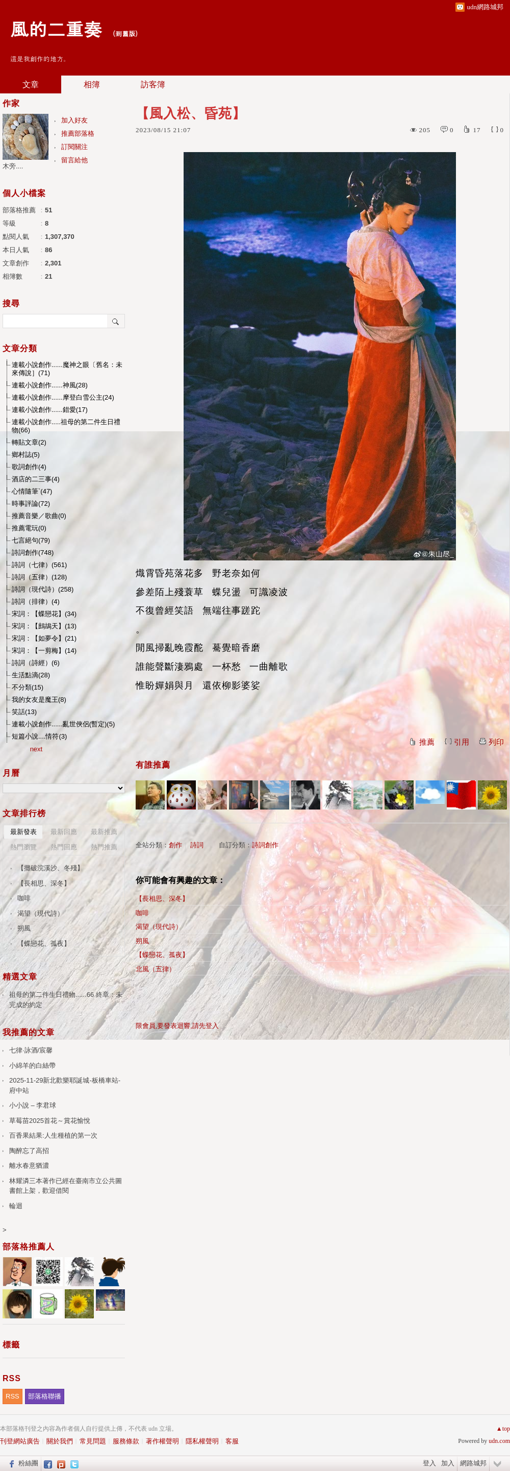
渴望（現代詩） (159, 926)
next (36, 749)
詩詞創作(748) (33, 552)
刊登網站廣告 (20, 1441)
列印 (496, 742)
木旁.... (13, 166)
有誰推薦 (153, 765)
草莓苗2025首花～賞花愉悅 (49, 1120)
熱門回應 (63, 847)
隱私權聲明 (202, 1441)
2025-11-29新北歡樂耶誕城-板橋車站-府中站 (64, 1085)
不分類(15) (27, 687)
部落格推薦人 (29, 1246)
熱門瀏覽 (23, 847)
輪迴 (15, 1206)
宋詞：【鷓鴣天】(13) (44, 626)
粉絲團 (28, 1463)
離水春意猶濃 (29, 1165)
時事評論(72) (31, 503)
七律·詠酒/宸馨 (31, 1050)
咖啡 (142, 913)
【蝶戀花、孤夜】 (162, 955)
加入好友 (74, 120)
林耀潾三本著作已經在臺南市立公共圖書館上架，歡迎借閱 (65, 1186)
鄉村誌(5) (26, 454)
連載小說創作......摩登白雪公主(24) (63, 397)
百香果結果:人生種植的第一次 (53, 1135)
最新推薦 (104, 832)
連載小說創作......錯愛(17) (50, 409)
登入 (429, 1463)
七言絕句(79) (31, 540)
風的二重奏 (56, 28)
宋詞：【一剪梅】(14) (44, 650)
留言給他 (74, 160)
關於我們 (59, 1441)
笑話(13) (24, 712)
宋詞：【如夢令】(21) (44, 638)
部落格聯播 (44, 1396)
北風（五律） (155, 969)
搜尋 (116, 321)
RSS (12, 1396)
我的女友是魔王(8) (39, 699)
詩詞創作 (265, 845)
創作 (175, 845)
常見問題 (93, 1441)
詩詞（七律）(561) (39, 565)
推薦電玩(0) (29, 528)
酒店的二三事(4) (36, 479)
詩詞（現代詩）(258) (42, 589)
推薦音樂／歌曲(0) (39, 516)
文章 (30, 84)
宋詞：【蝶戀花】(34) (44, 614)
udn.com (499, 1440)
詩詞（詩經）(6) (36, 663)
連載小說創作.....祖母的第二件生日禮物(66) (66, 426)
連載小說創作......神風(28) (50, 385)
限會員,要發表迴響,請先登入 (177, 1025)
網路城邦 (473, 1463)
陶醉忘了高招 (29, 1151)
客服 (232, 1441)
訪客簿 (153, 84)
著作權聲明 (162, 1441)
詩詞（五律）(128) (39, 577)
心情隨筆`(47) (32, 491)
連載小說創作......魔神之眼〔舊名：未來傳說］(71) (67, 369)
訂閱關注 (74, 147)
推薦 (427, 742)
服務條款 (126, 1441)
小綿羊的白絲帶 (32, 1065)
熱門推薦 (104, 847)
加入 (447, 1463)
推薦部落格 (77, 133)
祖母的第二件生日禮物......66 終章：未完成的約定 (65, 1000)
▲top (503, 1428)
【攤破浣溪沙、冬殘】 (50, 868)
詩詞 (196, 845)
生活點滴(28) (31, 675)
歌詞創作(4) (29, 467)
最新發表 (23, 832)
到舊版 (125, 33)
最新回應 (63, 832)
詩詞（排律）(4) (36, 601)
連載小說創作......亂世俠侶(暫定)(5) (63, 724)
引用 (461, 742)
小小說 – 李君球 (32, 1105)
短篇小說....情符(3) (39, 736)
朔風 (142, 941)
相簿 (92, 84)
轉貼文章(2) (29, 442)
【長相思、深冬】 (162, 898)
